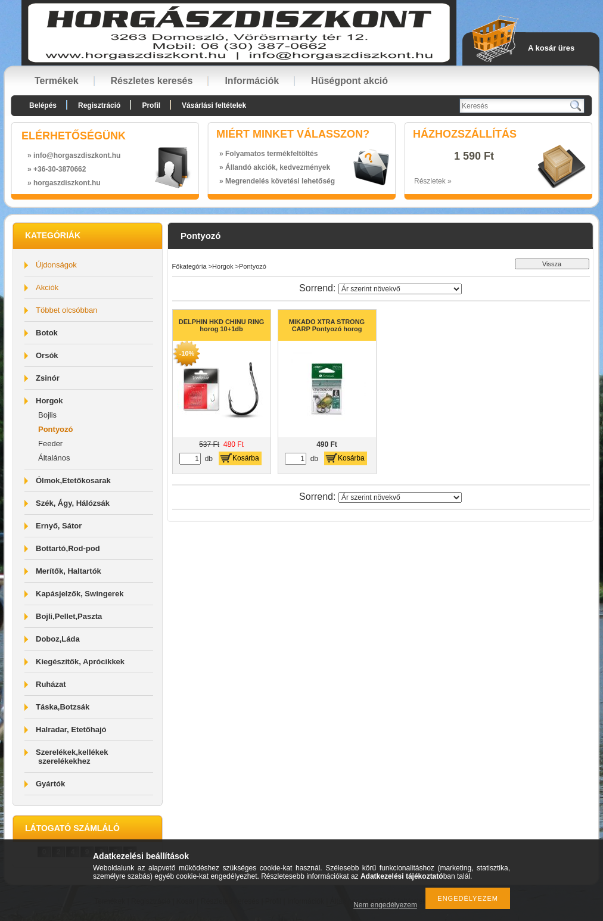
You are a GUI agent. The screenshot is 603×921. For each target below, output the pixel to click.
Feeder (50, 443)
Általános (54, 457)
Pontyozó (55, 429)
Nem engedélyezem (385, 905)
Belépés (43, 105)
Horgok (222, 266)
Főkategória (189, 266)
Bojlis (47, 414)
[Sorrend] (400, 289)
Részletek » (433, 181)
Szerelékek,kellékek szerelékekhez (72, 757)
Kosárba (245, 458)
